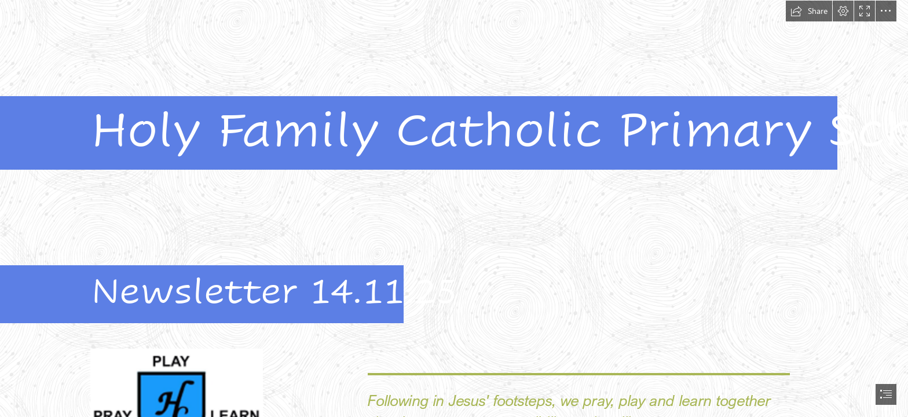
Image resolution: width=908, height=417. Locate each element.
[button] (809, 11)
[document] (454, 208)
